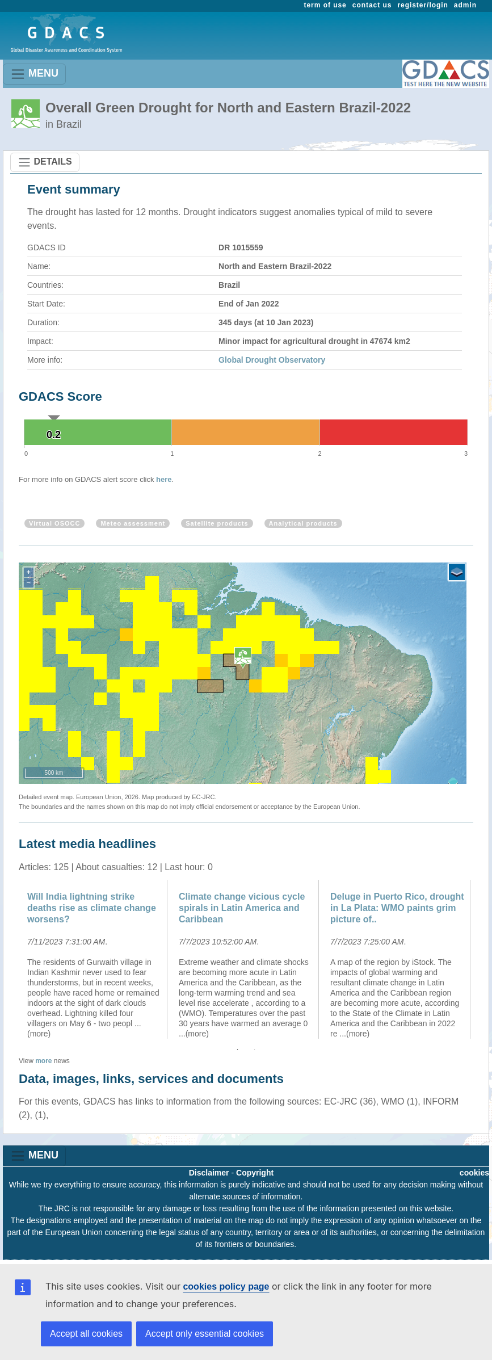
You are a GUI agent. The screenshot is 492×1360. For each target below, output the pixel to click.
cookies (474, 1172)
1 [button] (237, 1049)
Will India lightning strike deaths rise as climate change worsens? (91, 908)
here (163, 479)
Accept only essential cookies (204, 1333)
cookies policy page (226, 1286)
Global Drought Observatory (271, 359)
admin (465, 5)
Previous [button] (10, 959)
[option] (94, 959)
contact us (372, 5)
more (43, 1061)
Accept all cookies (86, 1333)
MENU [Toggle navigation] (34, 74)
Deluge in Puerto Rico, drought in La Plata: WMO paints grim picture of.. (397, 908)
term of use (325, 5)
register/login (422, 5)
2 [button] (254, 1049)
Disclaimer (209, 1172)
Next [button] (481, 959)
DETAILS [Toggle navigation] (45, 162)
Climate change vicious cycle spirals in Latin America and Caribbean (242, 908)
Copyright (255, 1172)
